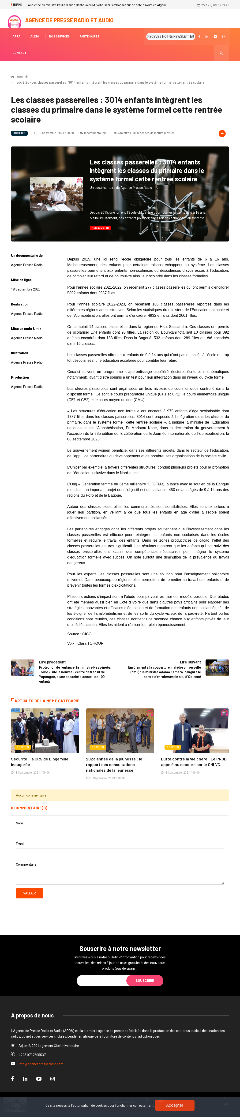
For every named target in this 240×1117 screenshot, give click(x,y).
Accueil (22, 77)
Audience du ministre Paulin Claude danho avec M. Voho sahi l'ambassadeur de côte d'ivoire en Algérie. (97, 5)
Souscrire (145, 981)
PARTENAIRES (89, 36)
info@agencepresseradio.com (41, 1064)
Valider (29, 893)
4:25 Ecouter (100, 228)
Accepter (174, 1105)
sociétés (19, 133)
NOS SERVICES (59, 36)
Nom (19, 823)
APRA (16, 36)
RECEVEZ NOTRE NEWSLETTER (170, 36)
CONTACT (19, 53)
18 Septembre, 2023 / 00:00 (54, 133)
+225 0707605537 (32, 1055)
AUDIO (34, 36)
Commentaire (26, 864)
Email (20, 844)
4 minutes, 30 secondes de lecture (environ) (145, 133)
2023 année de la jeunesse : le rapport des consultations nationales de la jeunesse (114, 764)
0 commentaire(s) (94, 133)
